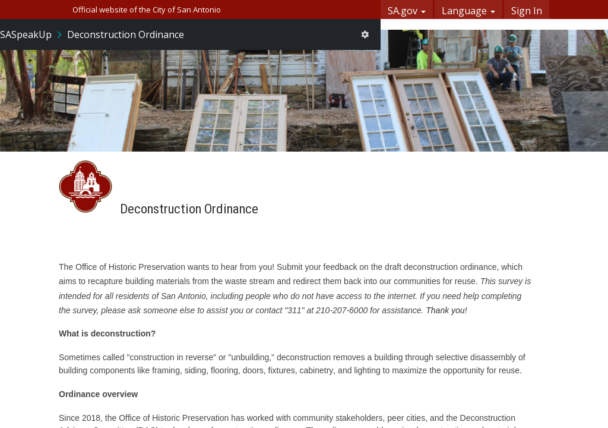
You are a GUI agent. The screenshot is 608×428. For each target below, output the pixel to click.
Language (468, 10)
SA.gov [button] (407, 10)
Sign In (526, 10)
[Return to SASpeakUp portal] (32, 34)
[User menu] (364, 34)
